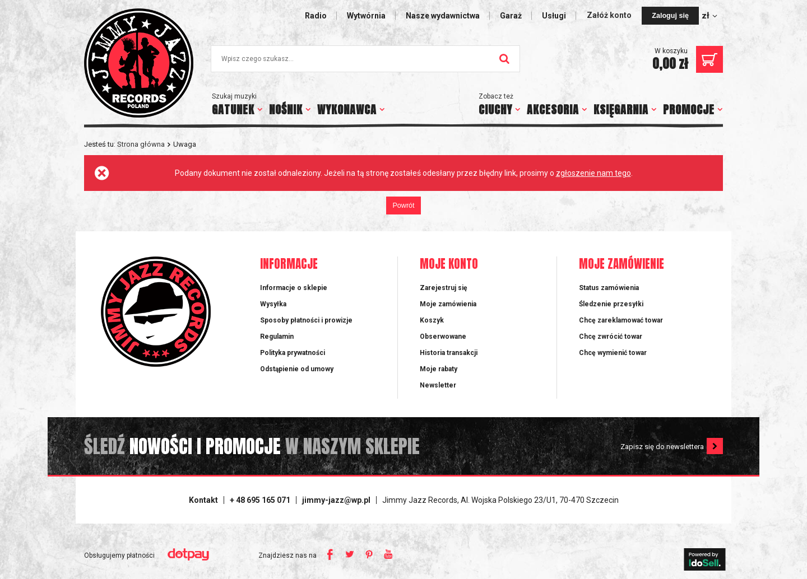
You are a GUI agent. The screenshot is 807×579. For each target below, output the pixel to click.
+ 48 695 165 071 (260, 500)
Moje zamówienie (621, 264)
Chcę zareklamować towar (621, 320)
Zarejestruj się (443, 287)
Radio (316, 15)
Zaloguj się (670, 16)
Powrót (403, 205)
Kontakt (203, 500)
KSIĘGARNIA (620, 109)
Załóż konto (610, 15)
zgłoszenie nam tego (593, 173)
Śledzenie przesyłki (611, 304)
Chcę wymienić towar (613, 352)
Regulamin (277, 336)
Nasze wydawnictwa (443, 15)
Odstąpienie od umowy (296, 369)
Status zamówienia (609, 287)
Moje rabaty (438, 369)
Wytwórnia (366, 15)
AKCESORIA (553, 109)
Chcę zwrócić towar (610, 336)
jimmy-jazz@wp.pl (336, 500)
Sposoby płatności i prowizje (306, 320)
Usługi (554, 15)
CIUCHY (495, 109)
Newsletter (438, 385)
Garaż (511, 15)
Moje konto (449, 264)
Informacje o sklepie (293, 287)
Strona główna (141, 144)
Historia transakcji (448, 352)
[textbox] (365, 58)
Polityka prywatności (292, 352)
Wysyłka (273, 304)
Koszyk (432, 320)
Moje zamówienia (448, 304)
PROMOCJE (689, 109)
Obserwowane (443, 336)
